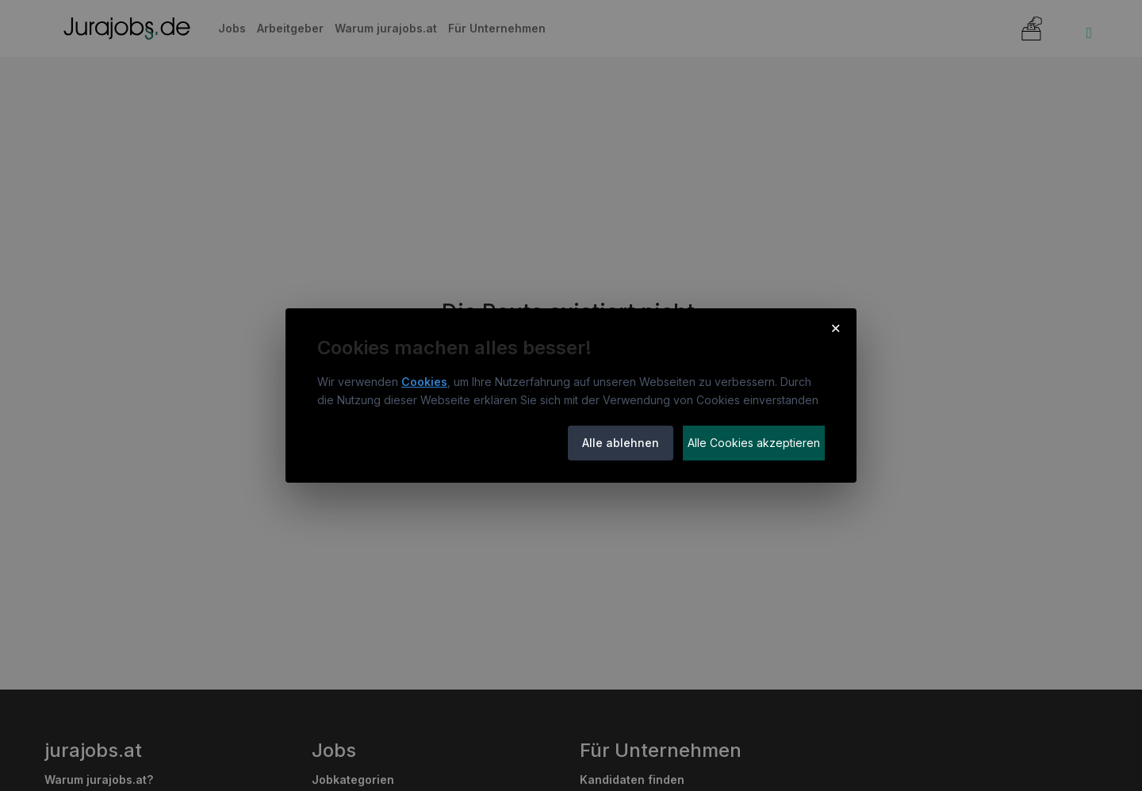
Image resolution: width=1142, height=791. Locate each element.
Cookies (424, 381)
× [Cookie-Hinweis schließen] (835, 327)
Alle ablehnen (620, 442)
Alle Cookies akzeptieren (754, 442)
